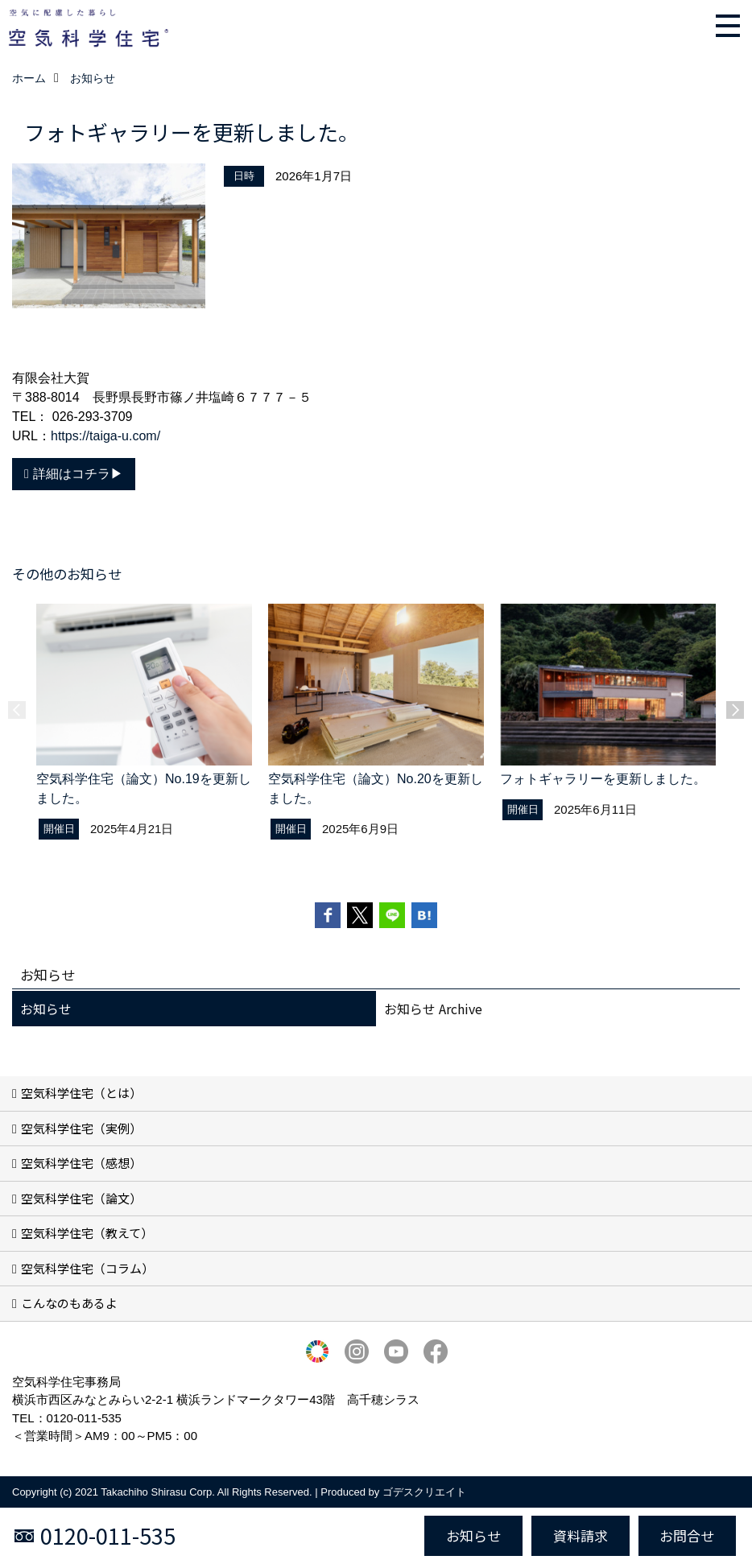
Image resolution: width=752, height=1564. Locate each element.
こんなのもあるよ (69, 1302)
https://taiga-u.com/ (105, 436)
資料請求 (580, 1535)
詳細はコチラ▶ (78, 474)
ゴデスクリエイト (424, 1492)
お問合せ (686, 1535)
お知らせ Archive (433, 1008)
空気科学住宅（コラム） (87, 1268)
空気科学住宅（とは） (81, 1092)
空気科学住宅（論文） (81, 1198)
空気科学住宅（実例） (81, 1128)
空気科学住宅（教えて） (87, 1232)
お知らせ (46, 1008)
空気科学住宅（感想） (81, 1162)
